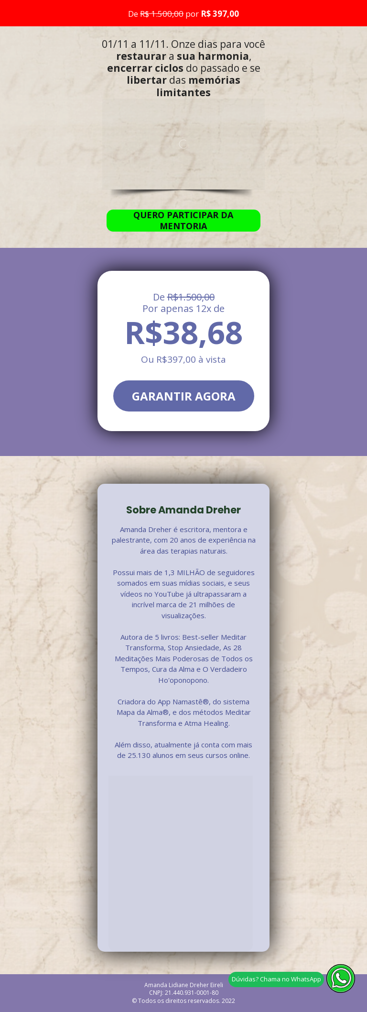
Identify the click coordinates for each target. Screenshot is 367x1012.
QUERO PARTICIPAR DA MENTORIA (183, 221)
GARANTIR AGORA (184, 396)
